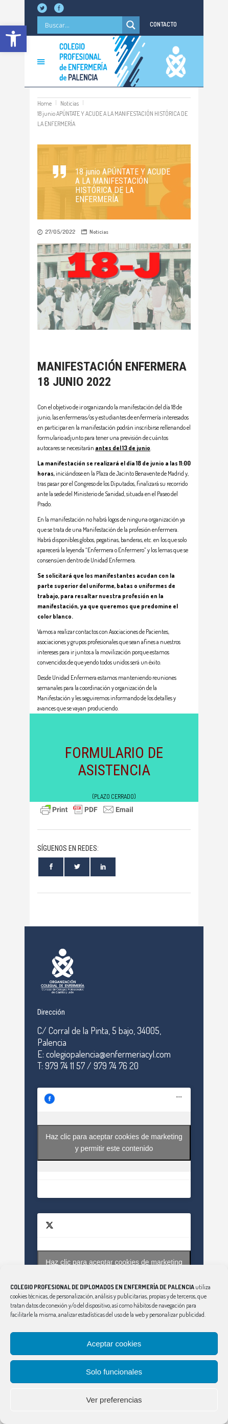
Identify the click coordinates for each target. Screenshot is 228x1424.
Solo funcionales (114, 1371)
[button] (13, 39)
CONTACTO (163, 24)
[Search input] (82, 25)
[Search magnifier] (131, 25)
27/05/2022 (60, 231)
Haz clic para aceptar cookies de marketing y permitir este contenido (114, 1142)
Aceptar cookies (114, 1343)
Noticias (69, 103)
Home (44, 103)
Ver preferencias (114, 1399)
